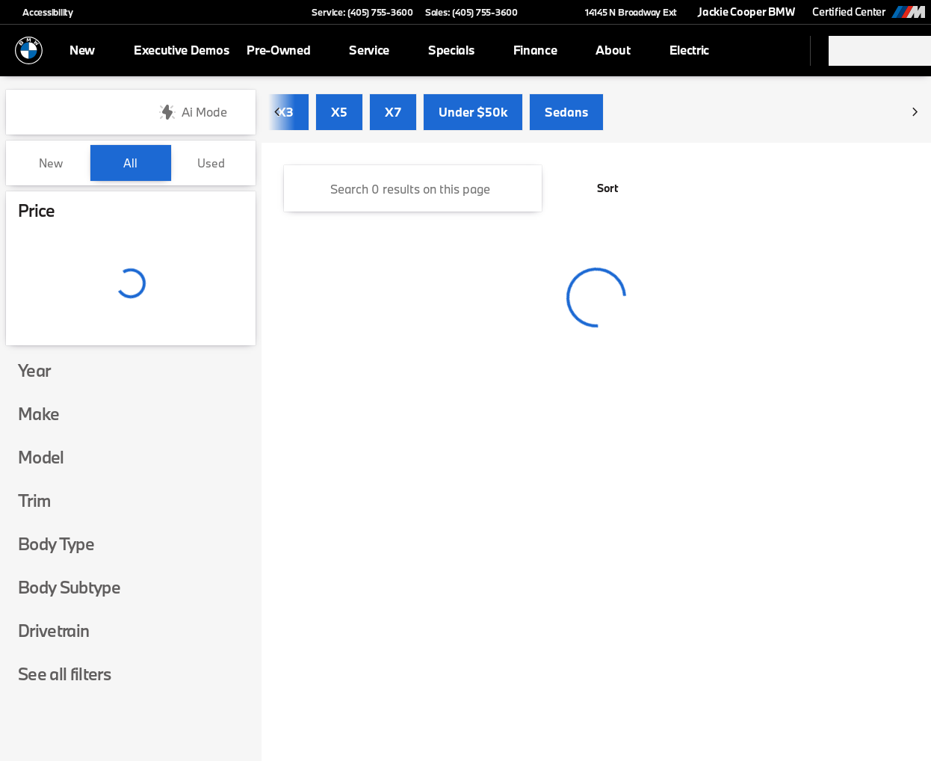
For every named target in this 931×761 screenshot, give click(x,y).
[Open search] (780, 51)
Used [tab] (211, 162)
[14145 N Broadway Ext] (624, 12)
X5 (339, 112)
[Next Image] (914, 112)
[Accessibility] (41, 12)
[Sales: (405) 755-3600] (471, 12)
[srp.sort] (599, 188)
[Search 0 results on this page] (413, 188)
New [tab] (51, 162)
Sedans (566, 112)
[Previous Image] (278, 112)
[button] (551, 12)
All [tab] (130, 162)
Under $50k (473, 112)
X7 (393, 112)
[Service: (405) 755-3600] (362, 12)
